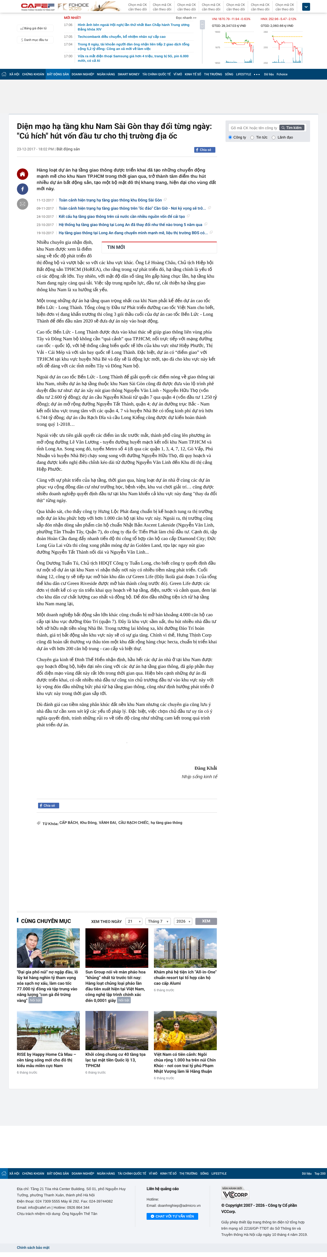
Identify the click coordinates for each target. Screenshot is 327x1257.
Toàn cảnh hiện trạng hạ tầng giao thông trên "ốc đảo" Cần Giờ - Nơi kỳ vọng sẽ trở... (135, 208)
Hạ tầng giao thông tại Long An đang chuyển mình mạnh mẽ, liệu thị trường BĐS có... (136, 233)
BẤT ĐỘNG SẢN (58, 74)
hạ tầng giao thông (166, 823)
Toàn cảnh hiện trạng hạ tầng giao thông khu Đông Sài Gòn (113, 200)
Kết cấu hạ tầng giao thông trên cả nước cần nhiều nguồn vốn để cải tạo (124, 216)
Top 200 (320, 1173)
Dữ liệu (269, 74)
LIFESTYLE (243, 74)
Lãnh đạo (285, 137)
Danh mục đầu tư (33, 40)
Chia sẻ (205, 150)
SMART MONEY (129, 74)
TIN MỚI (116, 247)
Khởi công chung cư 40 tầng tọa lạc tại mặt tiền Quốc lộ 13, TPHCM (115, 1060)
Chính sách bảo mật (33, 1248)
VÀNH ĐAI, (108, 823)
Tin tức (262, 137)
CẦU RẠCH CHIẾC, (133, 823)
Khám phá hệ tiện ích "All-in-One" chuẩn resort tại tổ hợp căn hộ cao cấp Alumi (185, 977)
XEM (206, 921)
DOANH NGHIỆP (83, 74)
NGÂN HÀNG (106, 74)
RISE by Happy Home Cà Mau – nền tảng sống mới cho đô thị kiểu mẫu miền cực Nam (46, 1060)
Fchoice (282, 74)
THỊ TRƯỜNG (213, 74)
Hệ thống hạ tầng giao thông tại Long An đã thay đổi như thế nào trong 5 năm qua (133, 225)
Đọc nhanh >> (186, 18)
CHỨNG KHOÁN (33, 74)
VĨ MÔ (178, 74)
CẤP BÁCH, (69, 823)
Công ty (239, 137)
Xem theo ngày (106, 922)
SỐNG (229, 74)
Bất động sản (68, 149)
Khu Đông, (88, 823)
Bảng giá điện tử (33, 28)
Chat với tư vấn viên (172, 1217)
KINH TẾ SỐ (193, 74)
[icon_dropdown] (306, 7)
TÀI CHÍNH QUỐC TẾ (156, 74)
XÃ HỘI (14, 74)
